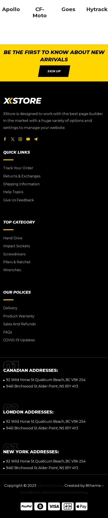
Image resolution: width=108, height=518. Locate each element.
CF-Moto (40, 12)
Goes (68, 9)
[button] (54, 71)
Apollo (11, 9)
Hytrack (97, 9)
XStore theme (50, 485)
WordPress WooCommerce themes (53, 492)
